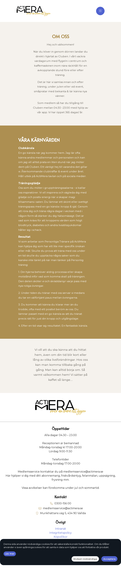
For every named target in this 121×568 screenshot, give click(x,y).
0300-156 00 (62, 503)
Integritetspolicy (60, 532)
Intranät (60, 528)
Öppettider (60, 429)
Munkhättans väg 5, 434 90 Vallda (63, 513)
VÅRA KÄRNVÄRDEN (39, 140)
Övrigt (61, 522)
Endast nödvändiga (85, 559)
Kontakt (60, 497)
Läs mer (10, 553)
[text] (60, 78)
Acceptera (109, 559)
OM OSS (60, 36)
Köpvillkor (60, 536)
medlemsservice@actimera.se (63, 508)
